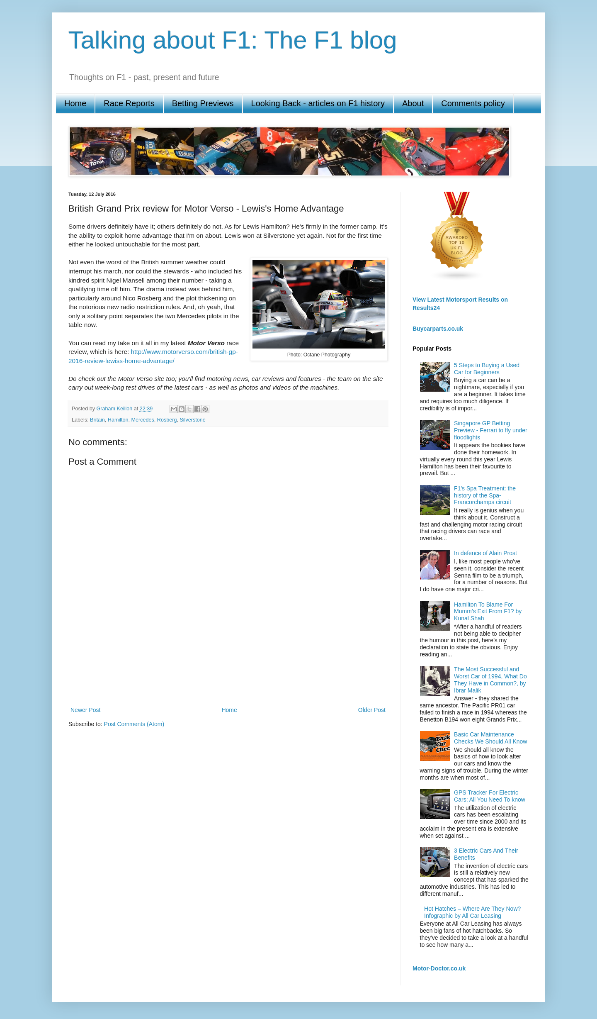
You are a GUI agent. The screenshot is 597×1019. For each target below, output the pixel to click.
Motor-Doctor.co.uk (439, 968)
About (413, 103)
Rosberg (167, 420)
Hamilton (118, 420)
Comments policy (473, 103)
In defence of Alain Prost (485, 553)
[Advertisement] (228, 676)
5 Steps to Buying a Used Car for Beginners (486, 368)
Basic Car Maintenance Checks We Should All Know (490, 738)
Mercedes (142, 420)
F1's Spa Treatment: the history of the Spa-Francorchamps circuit (485, 495)
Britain (97, 420)
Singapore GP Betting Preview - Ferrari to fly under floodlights (490, 430)
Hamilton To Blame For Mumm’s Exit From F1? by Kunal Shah (488, 611)
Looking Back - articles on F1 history (318, 103)
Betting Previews (203, 103)
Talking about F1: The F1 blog (232, 40)
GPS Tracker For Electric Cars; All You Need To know (489, 796)
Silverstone (192, 420)
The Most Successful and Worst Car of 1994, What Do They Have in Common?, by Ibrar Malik (490, 679)
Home (75, 103)
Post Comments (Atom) (134, 724)
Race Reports (129, 103)
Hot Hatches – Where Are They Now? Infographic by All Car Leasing (472, 912)
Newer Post (85, 710)
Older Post (372, 710)
